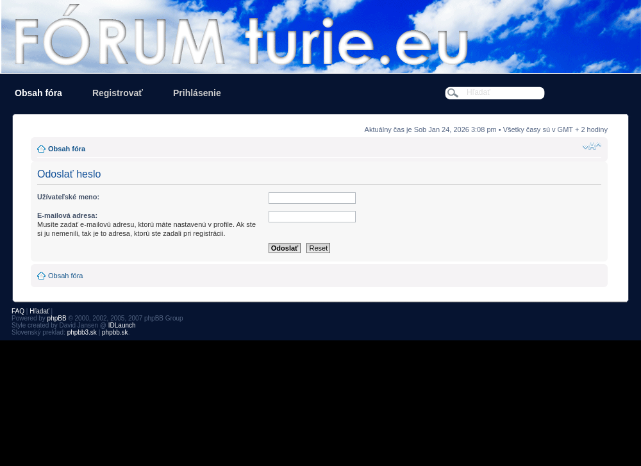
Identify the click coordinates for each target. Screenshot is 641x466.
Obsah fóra (38, 93)
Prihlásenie (197, 93)
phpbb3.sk (82, 332)
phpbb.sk (115, 332)
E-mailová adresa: (67, 215)
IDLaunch (122, 325)
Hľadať (39, 311)
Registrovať (117, 93)
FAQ (18, 311)
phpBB (57, 318)
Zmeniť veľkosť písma (592, 146)
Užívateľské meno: (68, 197)
